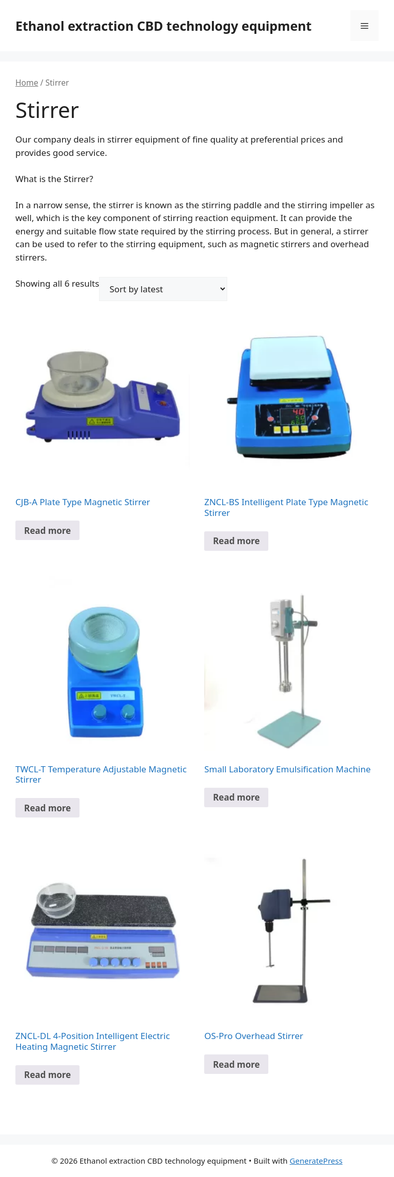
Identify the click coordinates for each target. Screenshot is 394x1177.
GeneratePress (316, 1160)
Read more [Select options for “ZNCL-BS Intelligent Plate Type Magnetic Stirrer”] (236, 541)
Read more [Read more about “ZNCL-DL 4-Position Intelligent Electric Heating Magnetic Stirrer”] (47, 1075)
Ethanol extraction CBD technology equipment (163, 25)
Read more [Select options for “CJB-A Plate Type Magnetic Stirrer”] (47, 530)
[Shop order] (163, 289)
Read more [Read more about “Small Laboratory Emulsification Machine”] (236, 797)
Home (26, 82)
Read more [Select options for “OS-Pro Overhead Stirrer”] (236, 1064)
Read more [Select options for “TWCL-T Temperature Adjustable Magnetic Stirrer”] (47, 808)
